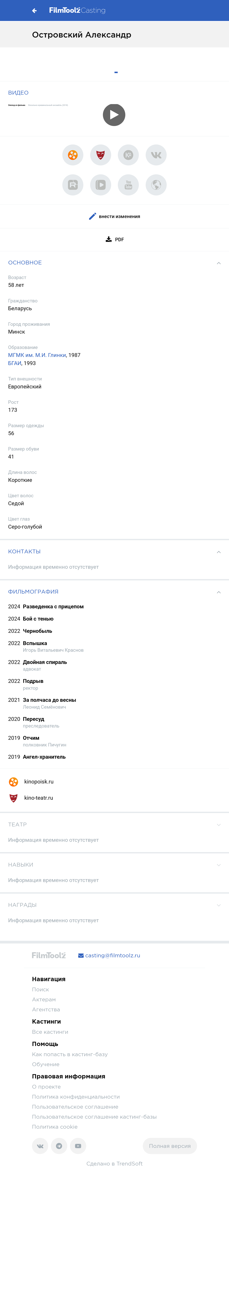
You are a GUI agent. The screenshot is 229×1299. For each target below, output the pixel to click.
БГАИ (14, 363)
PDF (114, 239)
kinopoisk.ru (31, 781)
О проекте (46, 1087)
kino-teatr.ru (30, 798)
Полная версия (170, 1146)
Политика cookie (55, 1127)
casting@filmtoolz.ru (109, 955)
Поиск (40, 989)
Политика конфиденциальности (76, 1097)
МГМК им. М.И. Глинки (37, 355)
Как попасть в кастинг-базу (70, 1054)
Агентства (46, 1009)
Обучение (45, 1064)
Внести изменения (114, 216)
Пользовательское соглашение (75, 1107)
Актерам (44, 999)
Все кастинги (50, 1032)
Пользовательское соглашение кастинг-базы (94, 1117)
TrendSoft (129, 1163)
